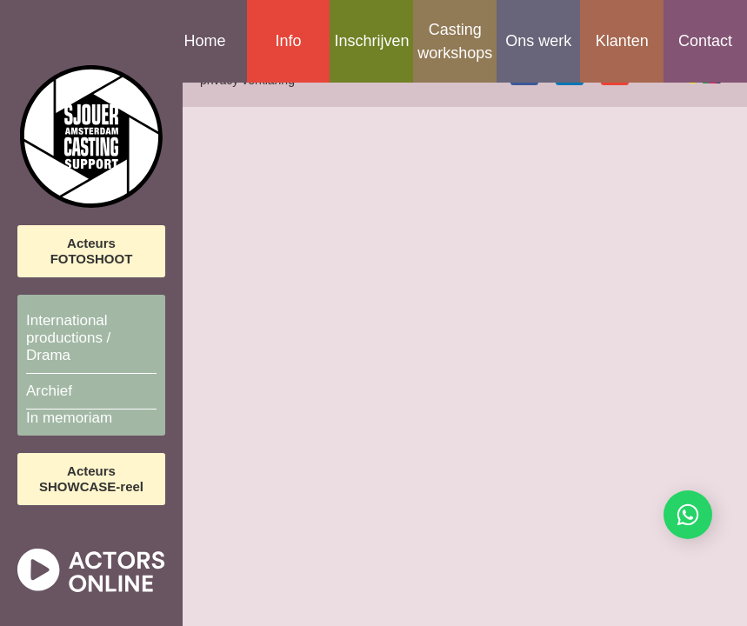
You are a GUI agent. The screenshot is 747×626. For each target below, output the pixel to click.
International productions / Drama (68, 337)
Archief (49, 391)
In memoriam (69, 418)
